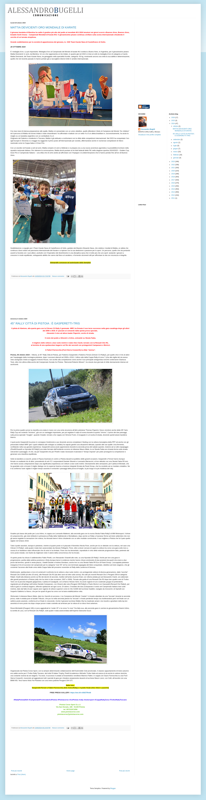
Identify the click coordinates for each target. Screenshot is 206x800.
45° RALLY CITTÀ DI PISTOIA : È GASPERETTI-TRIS (45, 323)
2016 (173, 183)
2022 (173, 165)
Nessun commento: (58, 276)
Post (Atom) (21, 774)
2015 (173, 186)
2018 (173, 177)
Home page (70, 771)
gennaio (176, 158)
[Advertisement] (70, 298)
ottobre (175, 126)
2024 (173, 123)
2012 (173, 195)
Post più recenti (16, 771)
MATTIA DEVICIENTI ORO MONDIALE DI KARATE (43, 27)
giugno (175, 149)
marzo (175, 152)
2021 (173, 168)
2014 (173, 189)
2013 (173, 192)
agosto (175, 142)
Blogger (113, 788)
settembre (177, 139)
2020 (173, 171)
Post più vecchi (124, 771)
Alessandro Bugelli (148, 129)
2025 (173, 120)
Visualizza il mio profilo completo (149, 135)
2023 (173, 161)
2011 (173, 198)
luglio (175, 146)
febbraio (176, 155)
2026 (173, 117)
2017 (173, 180)
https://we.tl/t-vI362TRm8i (80, 693)
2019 (173, 174)
